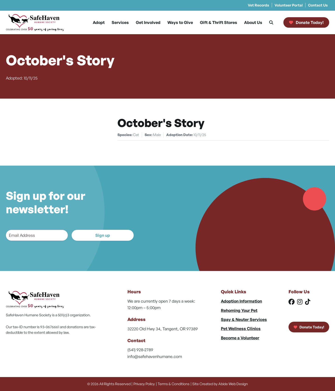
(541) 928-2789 (140, 349)
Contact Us (318, 5)
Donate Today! (309, 327)
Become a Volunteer (240, 337)
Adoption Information (241, 301)
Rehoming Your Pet (239, 310)
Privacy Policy (144, 383)
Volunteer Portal (289, 5)
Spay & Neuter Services (244, 319)
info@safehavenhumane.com (154, 356)
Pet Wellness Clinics (241, 328)
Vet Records (258, 5)
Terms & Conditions (173, 383)
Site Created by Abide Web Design (220, 383)
